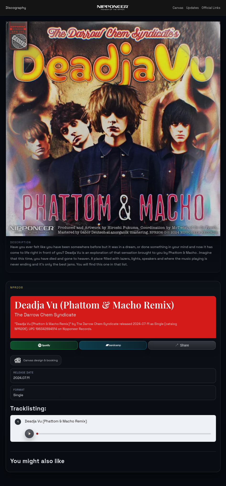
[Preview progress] (123, 433)
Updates (192, 7)
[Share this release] (182, 345)
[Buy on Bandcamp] (113, 345)
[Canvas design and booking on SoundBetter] (35, 360)
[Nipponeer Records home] (113, 7)
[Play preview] (29, 433)
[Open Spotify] (44, 345)
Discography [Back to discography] (16, 7)
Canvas (178, 7)
